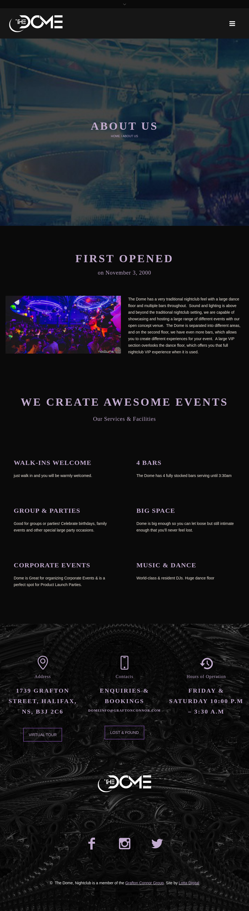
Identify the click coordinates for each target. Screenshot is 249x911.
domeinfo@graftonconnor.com (124, 710)
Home (115, 136)
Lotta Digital (189, 883)
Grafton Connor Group (144, 883)
